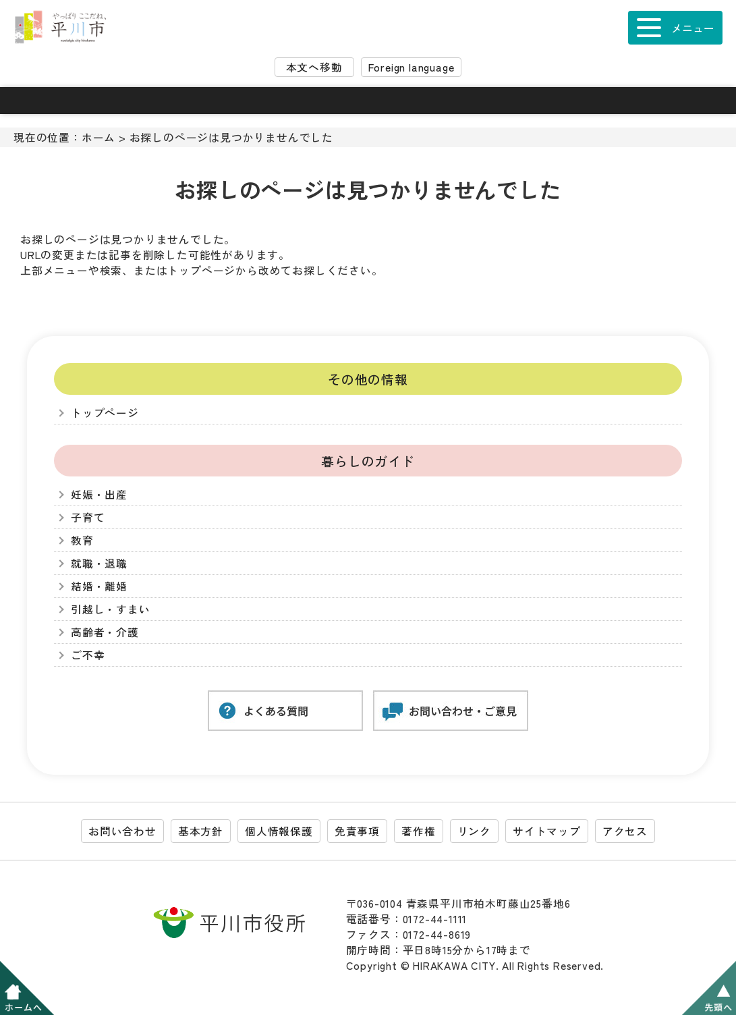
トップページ (105, 412)
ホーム (98, 137)
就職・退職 (99, 563)
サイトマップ (547, 831)
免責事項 (357, 831)
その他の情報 (368, 379)
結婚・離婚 (99, 586)
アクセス (625, 831)
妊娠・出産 (99, 494)
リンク (474, 831)
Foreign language (411, 67)
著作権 (418, 831)
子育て (88, 517)
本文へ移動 (314, 67)
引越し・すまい (110, 609)
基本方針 (200, 831)
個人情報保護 (279, 831)
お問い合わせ (122, 831)
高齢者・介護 (105, 632)
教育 (82, 540)
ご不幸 (88, 655)
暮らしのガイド (368, 460)
